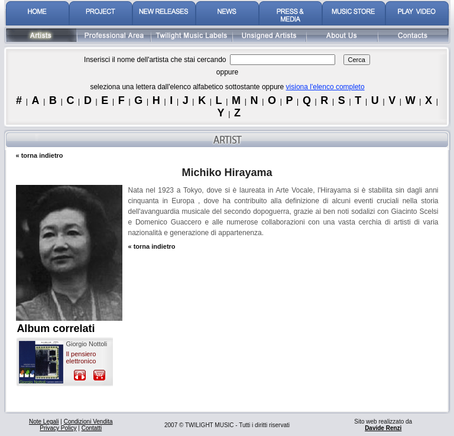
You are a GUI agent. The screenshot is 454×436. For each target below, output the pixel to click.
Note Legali (44, 421)
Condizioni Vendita (88, 421)
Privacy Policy (58, 428)
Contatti (92, 428)
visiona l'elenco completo (325, 87)
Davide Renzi (383, 428)
